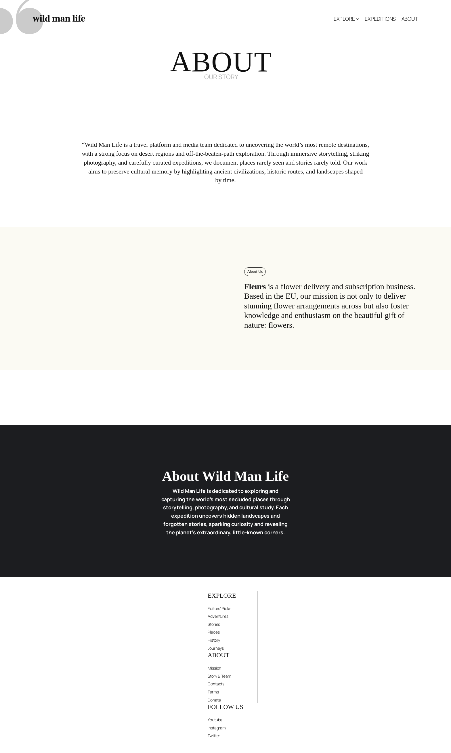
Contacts (216, 684)
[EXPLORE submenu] (357, 18)
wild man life (59, 19)
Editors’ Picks (219, 608)
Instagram (217, 728)
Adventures (218, 616)
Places (213, 632)
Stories (214, 624)
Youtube (215, 720)
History (214, 640)
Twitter (214, 735)
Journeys (216, 648)
